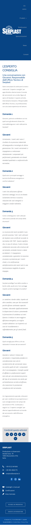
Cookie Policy (16, 522)
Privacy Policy (24, 522)
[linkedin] (19, 479)
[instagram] (15, 479)
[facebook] (11, 479)
